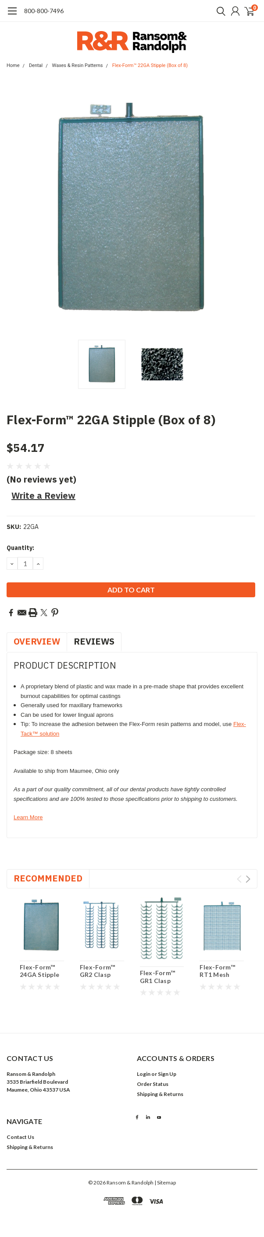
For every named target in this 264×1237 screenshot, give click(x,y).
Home (13, 65)
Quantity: (20, 548)
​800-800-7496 (44, 10)
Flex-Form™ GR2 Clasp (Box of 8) (97, 974)
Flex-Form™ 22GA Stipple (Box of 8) (150, 65)
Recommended (48, 878)
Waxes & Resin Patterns (77, 65)
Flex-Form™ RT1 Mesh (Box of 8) (217, 974)
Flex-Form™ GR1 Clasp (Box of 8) (157, 980)
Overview (37, 641)
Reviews (94, 641)
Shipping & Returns (160, 1094)
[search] (219, 11)
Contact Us (20, 1137)
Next (248, 879)
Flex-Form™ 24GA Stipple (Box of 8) (39, 974)
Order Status (152, 1084)
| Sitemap (165, 1182)
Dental (36, 65)
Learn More (28, 817)
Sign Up (167, 1074)
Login (143, 1074)
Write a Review (43, 495)
